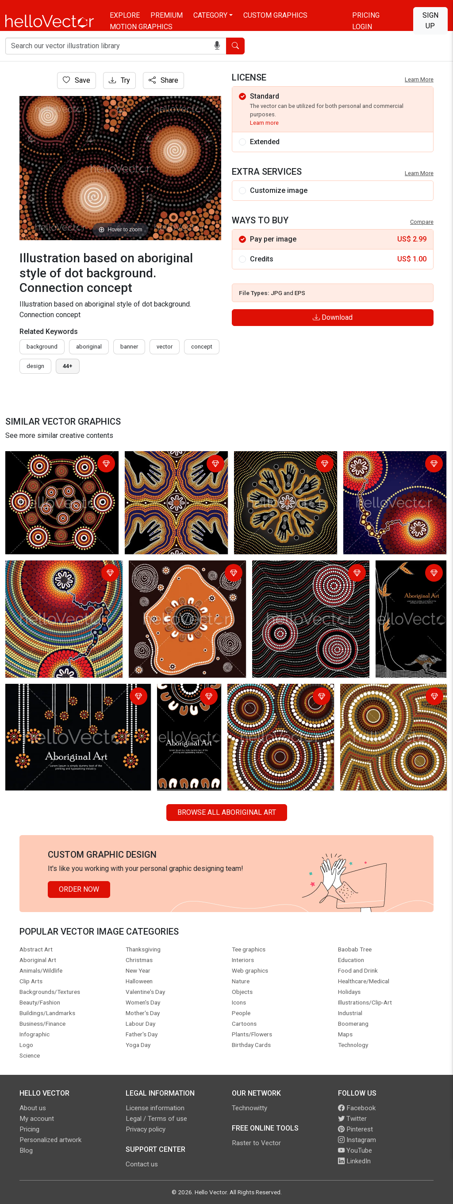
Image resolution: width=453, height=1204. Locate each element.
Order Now (79, 889)
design (35, 366)
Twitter (352, 1119)
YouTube (355, 1150)
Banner (129, 346)
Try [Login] (119, 80)
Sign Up (430, 20)
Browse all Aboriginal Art (226, 812)
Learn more (264, 122)
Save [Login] (76, 80)
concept (201, 346)
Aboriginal (89, 346)
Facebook (357, 1108)
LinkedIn (354, 1161)
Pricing (366, 15)
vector (165, 346)
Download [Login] (333, 317)
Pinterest (355, 1129)
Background (42, 346)
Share (163, 80)
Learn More (419, 79)
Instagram (357, 1140)
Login (362, 27)
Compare (422, 222)
